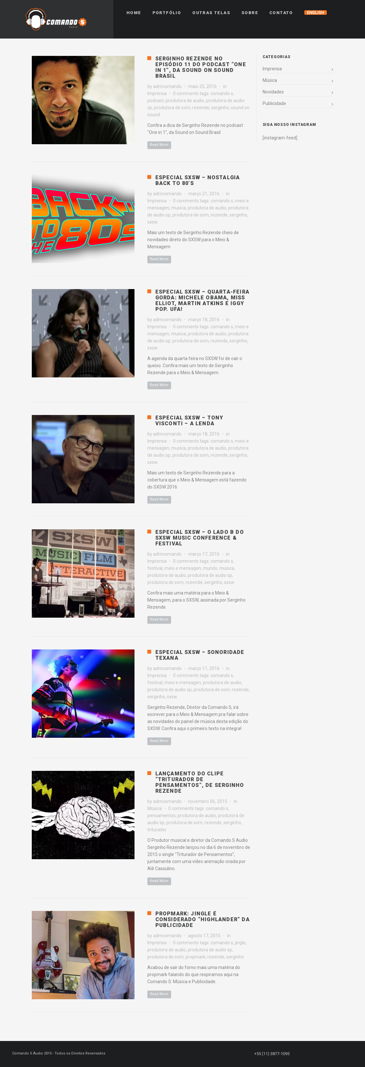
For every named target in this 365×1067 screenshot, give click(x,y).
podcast (155, 100)
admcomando (167, 86)
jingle (240, 942)
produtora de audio (185, 100)
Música (154, 808)
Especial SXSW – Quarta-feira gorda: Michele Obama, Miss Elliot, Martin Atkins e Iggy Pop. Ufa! (202, 300)
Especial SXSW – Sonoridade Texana (200, 655)
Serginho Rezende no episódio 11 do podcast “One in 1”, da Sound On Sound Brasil (200, 67)
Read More (159, 145)
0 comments (186, 93)
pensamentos (161, 815)
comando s (222, 93)
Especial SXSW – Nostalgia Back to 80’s (197, 180)
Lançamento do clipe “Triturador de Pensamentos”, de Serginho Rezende (199, 782)
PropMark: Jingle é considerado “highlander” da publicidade (202, 919)
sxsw (152, 222)
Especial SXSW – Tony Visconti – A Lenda (189, 421)
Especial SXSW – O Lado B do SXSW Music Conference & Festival (199, 538)
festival (154, 568)
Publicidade (274, 103)
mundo (210, 568)
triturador (157, 829)
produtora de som (172, 107)
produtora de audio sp (210, 575)
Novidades (273, 91)
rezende (200, 107)
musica (178, 207)
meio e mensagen (182, 568)
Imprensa (157, 93)
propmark (195, 956)
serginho (220, 107)
